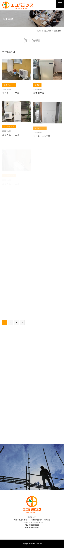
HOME (39, 31)
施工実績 (47, 31)
